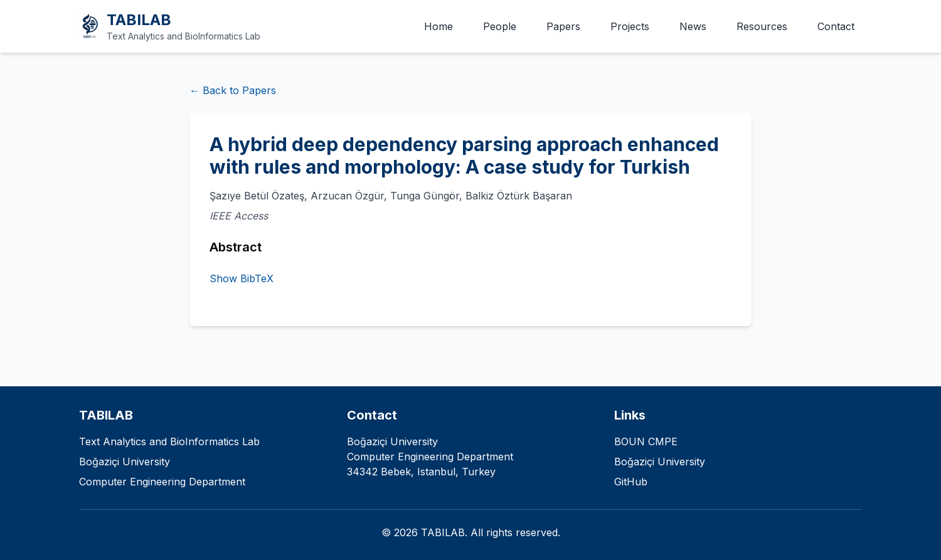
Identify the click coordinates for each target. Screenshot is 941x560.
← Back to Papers (232, 90)
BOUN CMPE (646, 441)
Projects (629, 26)
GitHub (630, 481)
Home (438, 26)
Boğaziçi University (659, 461)
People (499, 26)
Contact (835, 26)
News (692, 26)
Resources (761, 26)
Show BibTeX (242, 278)
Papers (563, 26)
